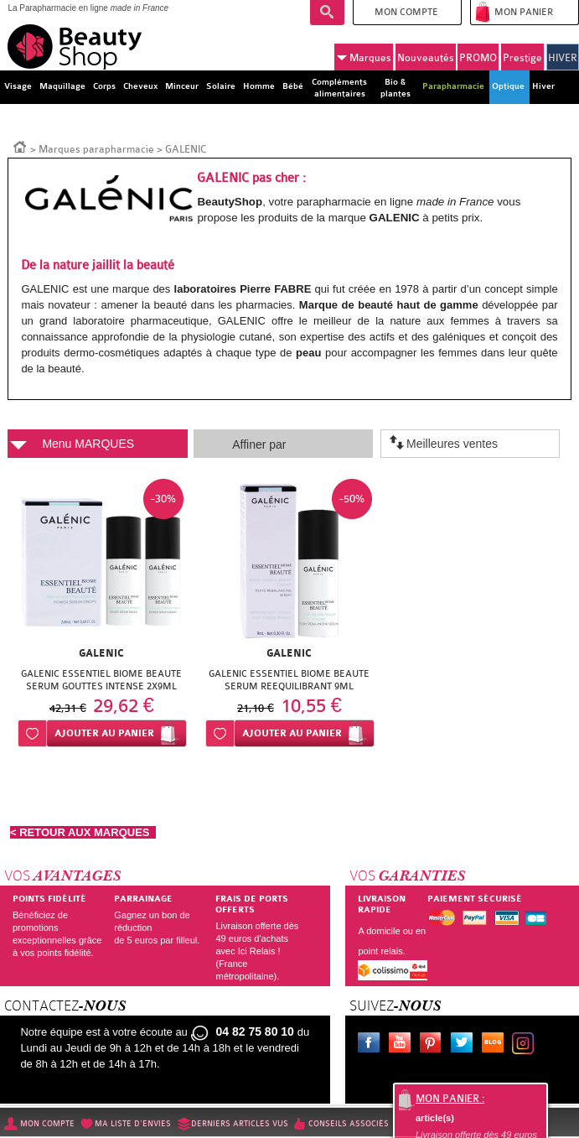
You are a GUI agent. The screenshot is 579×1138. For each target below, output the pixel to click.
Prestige (522, 58)
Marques (364, 58)
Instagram (526, 1044)
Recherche (327, 12)
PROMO (478, 58)
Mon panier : (450, 1098)
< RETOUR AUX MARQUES (83, 832)
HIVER (562, 58)
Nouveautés (425, 58)
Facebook (372, 1044)
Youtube (403, 1044)
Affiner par (259, 444)
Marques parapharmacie (96, 149)
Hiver (543, 86)
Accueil (20, 146)
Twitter (465, 1044)
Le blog (496, 1044)
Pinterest (434, 1044)
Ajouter (104, 733)
